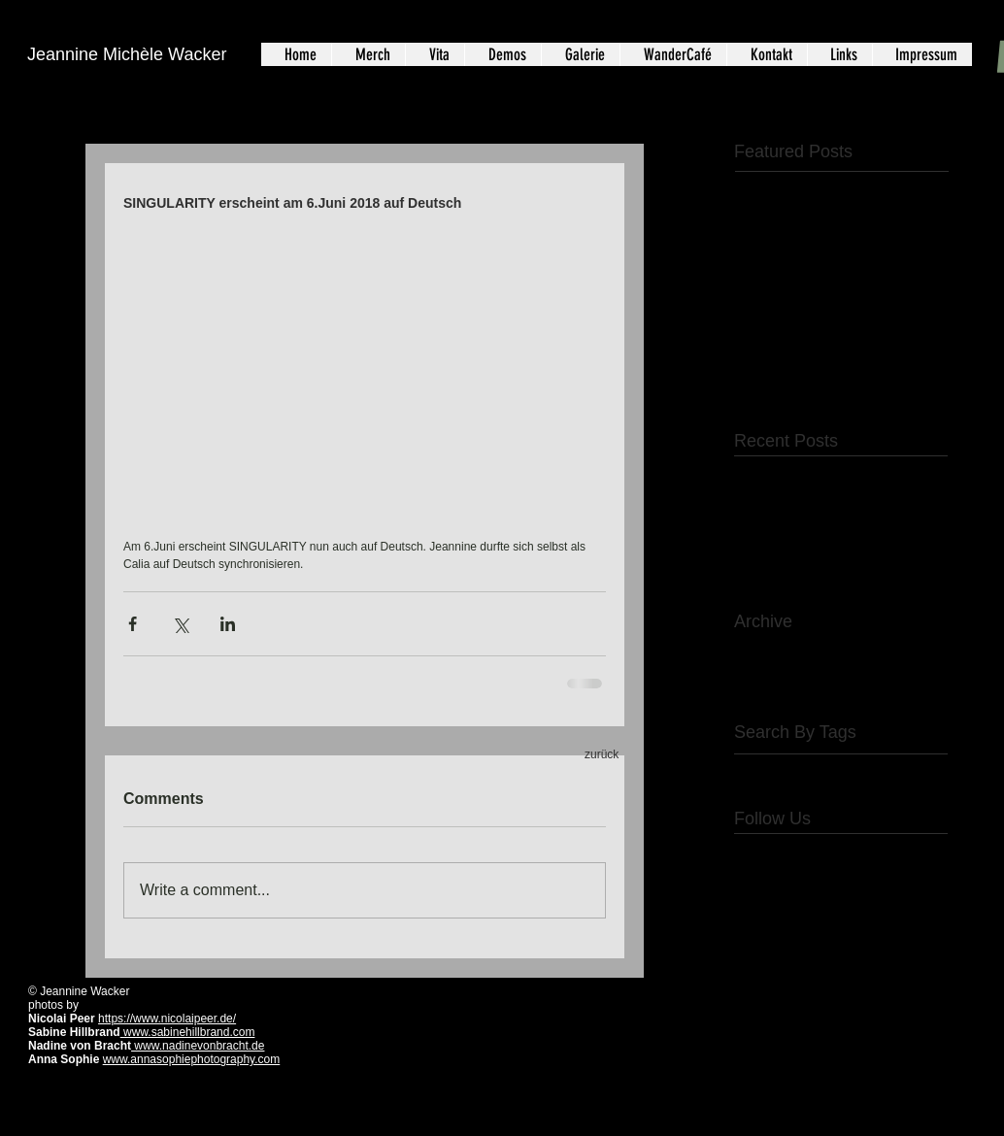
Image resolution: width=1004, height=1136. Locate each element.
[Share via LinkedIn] (227, 624)
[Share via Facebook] (132, 624)
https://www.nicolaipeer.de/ (167, 1018)
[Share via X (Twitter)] (180, 624)
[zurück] (606, 755)
